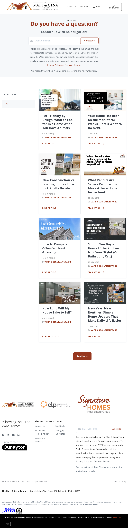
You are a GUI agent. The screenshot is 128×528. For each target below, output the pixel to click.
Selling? (71, 20)
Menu (96, 7)
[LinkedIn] (8, 435)
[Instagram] (18, 435)
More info (117, 517)
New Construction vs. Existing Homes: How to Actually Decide (58, 184)
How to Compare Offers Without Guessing (55, 248)
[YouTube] (13, 435)
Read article (50, 143)
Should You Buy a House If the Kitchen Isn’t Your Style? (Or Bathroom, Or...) (103, 250)
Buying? (84, 7)
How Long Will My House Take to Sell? (57, 310)
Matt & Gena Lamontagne (58, 137)
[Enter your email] (56, 40)
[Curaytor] (14, 449)
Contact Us (40, 426)
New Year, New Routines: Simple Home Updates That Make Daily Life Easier (104, 314)
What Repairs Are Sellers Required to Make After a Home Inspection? (102, 186)
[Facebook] (3, 435)
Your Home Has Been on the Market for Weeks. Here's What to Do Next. (105, 122)
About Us (71, 7)
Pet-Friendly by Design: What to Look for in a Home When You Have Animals (58, 122)
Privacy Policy (120, 481)
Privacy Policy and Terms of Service (63, 65)
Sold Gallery (61, 426)
